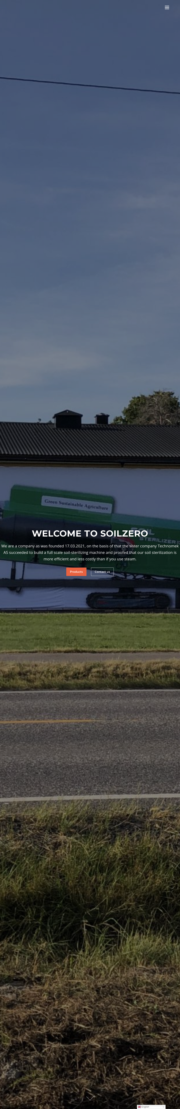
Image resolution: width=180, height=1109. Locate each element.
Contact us (102, 572)
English (143, 1106)
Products (76, 572)
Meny (167, 7)
